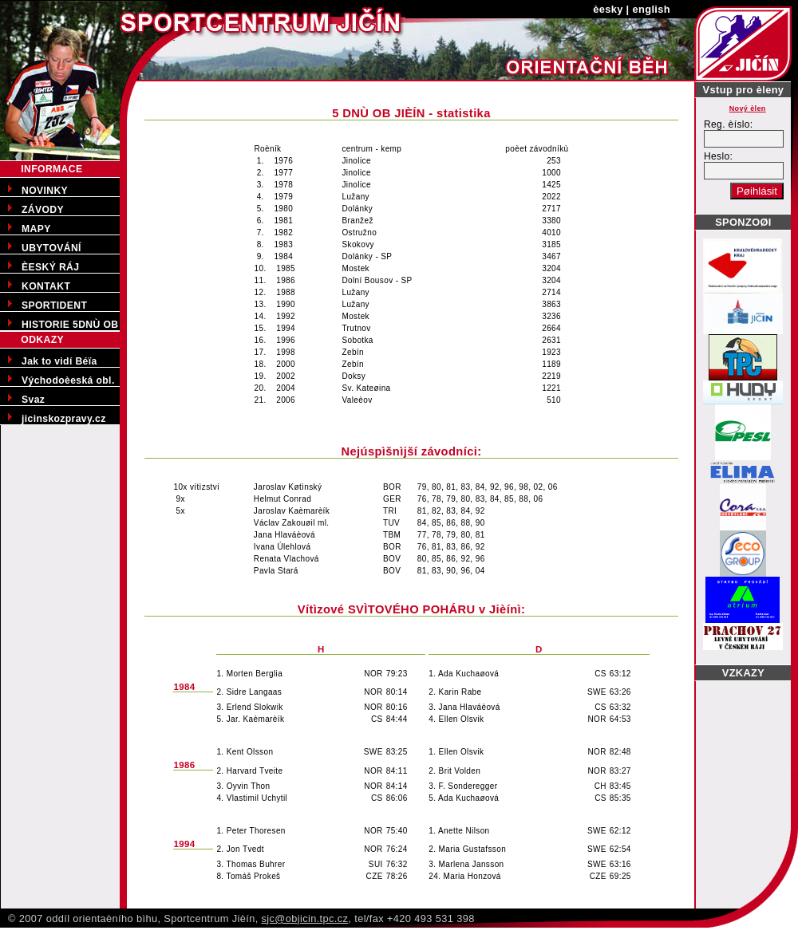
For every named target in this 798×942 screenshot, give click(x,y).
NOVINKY (45, 190)
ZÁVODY (43, 209)
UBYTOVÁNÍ (51, 248)
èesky (608, 9)
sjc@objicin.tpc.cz (305, 918)
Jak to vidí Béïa (59, 361)
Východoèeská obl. (68, 380)
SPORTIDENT (54, 305)
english (651, 9)
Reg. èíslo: (728, 124)
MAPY (36, 229)
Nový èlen (747, 108)
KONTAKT (46, 286)
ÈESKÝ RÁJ (50, 267)
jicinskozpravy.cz (64, 418)
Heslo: (718, 156)
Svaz (33, 399)
